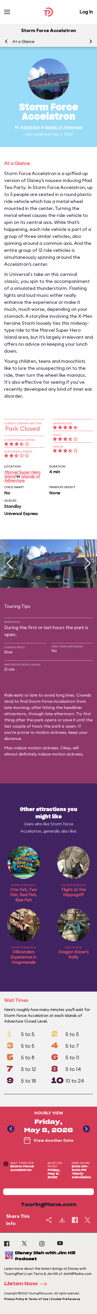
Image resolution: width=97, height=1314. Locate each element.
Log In (86, 12)
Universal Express (21, 513)
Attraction (30, 127)
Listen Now (27, 1284)
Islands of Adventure (64, 127)
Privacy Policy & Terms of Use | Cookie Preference (42, 1299)
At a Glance (23, 41)
